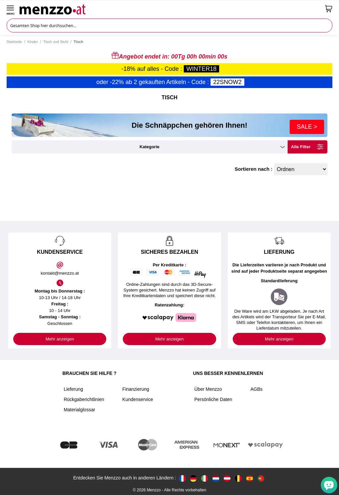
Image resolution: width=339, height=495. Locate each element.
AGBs (256, 389)
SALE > (307, 126)
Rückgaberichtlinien (84, 399)
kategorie (150, 146)
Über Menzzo (208, 389)
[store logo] (170, 8)
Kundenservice (137, 399)
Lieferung (73, 389)
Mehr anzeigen (60, 339)
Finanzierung (135, 389)
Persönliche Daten (213, 399)
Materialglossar (79, 409)
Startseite (14, 42)
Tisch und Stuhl (55, 42)
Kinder (32, 42)
